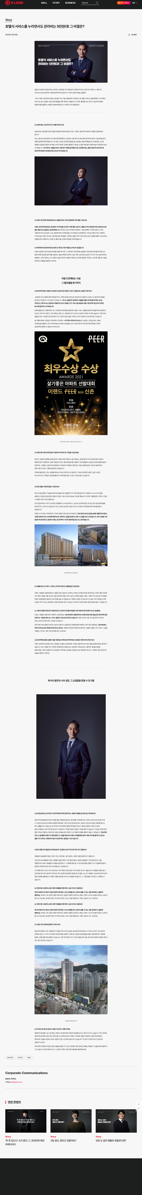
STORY (56, 4)
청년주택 (20, 1057)
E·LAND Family (113, 1169)
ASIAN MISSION (40, 1181)
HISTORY (37, 1173)
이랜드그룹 (14, 4)
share (134, 35)
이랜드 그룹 (14, 1169)
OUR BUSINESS (40, 1177)
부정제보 (80, 1173)
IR (60, 1173)
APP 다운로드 (123, 4)
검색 (97, 4)
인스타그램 (117, 1176)
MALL (44, 4)
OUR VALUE (38, 1168)
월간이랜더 (10, 1057)
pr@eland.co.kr (16, 1082)
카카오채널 (135, 1176)
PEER (29, 1057)
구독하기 (118, 1179)
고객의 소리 (82, 1168)
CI (34, 1186)
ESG (61, 1177)
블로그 (123, 1176)
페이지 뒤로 (139, 1108)
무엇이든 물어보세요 (85, 1177)
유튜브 (129, 1176)
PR (60, 1168)
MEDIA (62, 1181)
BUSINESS (70, 4)
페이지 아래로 (139, 1103)
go (134, 1169)
